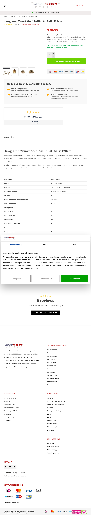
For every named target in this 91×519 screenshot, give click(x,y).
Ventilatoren (8, 414)
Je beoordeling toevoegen (45, 312)
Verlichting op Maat (10, 411)
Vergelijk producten (53, 453)
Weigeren (17, 278)
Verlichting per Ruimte (11, 408)
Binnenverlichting (10, 398)
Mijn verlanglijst (52, 450)
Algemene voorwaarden (55, 404)
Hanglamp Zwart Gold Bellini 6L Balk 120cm (25, 16)
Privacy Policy (52, 420)
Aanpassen (45, 278)
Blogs (49, 414)
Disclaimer (51, 430)
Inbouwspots (51, 353)
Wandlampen (52, 375)
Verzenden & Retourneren (56, 401)
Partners (50, 417)
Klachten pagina (53, 427)
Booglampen (51, 362)
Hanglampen (51, 359)
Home (5, 16)
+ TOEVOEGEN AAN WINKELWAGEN (66, 61)
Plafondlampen (52, 356)
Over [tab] (75, 245)
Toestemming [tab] (16, 245)
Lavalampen (51, 372)
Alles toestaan (74, 278)
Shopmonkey (22, 513)
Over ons (50, 408)
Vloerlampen (51, 365)
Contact (50, 398)
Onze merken (52, 349)
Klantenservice (52, 424)
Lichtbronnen (52, 385)
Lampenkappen (9, 404)
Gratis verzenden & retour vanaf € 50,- (45, 12)
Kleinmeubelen (9, 417)
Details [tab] (45, 245)
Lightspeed (7, 513)
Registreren (51, 443)
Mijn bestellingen (53, 446)
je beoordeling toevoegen (30, 24)
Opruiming (7, 420)
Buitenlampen (52, 381)
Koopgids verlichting (54, 411)
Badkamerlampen (53, 378)
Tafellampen (51, 369)
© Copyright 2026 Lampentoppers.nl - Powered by (19, 511)
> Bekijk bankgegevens (11, 502)
